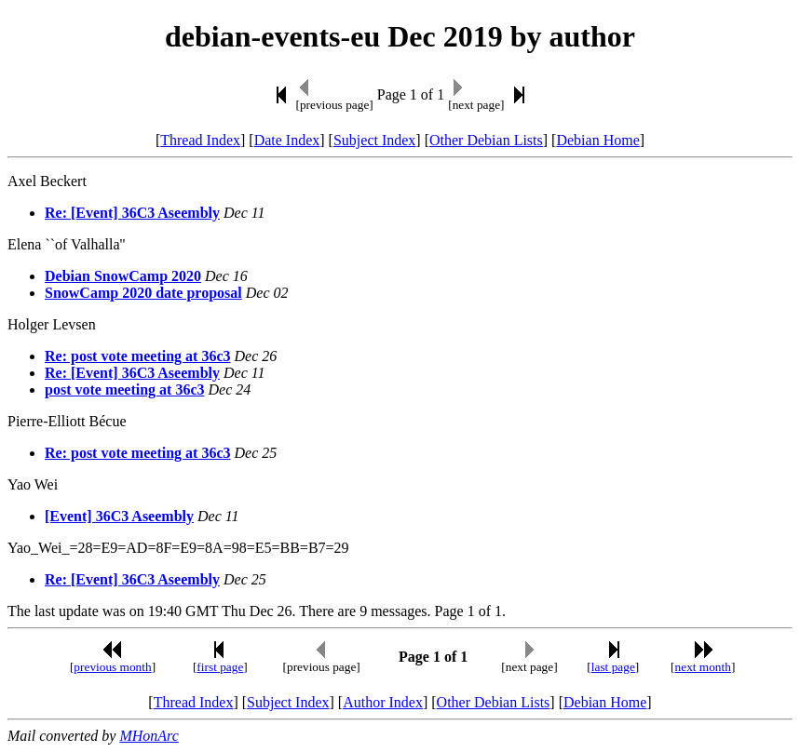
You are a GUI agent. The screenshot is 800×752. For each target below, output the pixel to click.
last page (613, 667)
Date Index (287, 140)
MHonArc (148, 736)
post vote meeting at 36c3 (125, 389)
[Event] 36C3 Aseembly (119, 516)
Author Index (383, 702)
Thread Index (200, 140)
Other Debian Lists (486, 140)
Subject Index (374, 140)
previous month (112, 667)
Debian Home (597, 140)
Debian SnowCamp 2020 (123, 276)
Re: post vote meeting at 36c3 (138, 356)
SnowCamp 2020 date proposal (143, 293)
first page (220, 667)
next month (703, 667)
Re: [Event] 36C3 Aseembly (132, 213)
